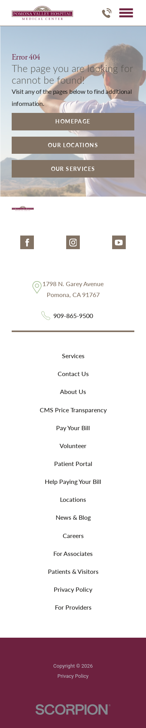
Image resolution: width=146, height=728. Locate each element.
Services (73, 355)
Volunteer (73, 445)
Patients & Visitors (73, 571)
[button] (126, 13)
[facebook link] (27, 242)
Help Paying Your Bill (73, 481)
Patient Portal (73, 463)
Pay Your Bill (73, 427)
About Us (73, 391)
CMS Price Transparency (73, 409)
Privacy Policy (73, 589)
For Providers (73, 607)
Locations (73, 499)
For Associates (73, 553)
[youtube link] (119, 242)
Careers (73, 535)
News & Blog (73, 517)
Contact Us (73, 373)
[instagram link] (73, 242)
